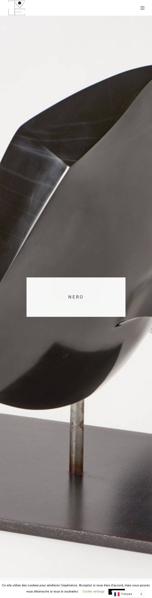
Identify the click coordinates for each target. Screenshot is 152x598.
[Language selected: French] (128, 594)
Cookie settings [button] (93, 591)
